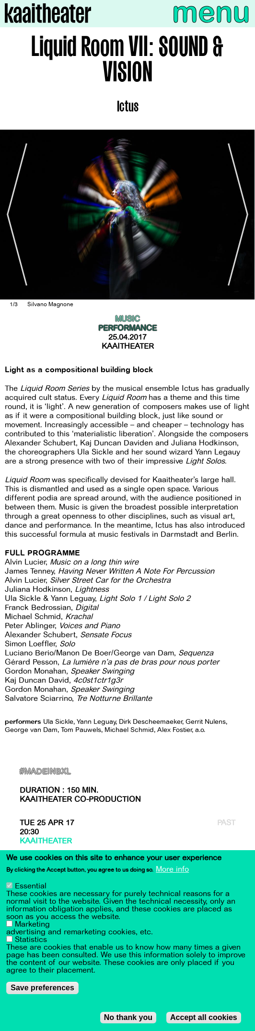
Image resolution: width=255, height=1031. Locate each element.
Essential (30, 886)
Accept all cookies (203, 1018)
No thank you (128, 1018)
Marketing (32, 925)
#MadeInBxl (45, 771)
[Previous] (14, 215)
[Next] (240, 215)
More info (172, 870)
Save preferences (42, 988)
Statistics (31, 940)
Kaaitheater (128, 346)
